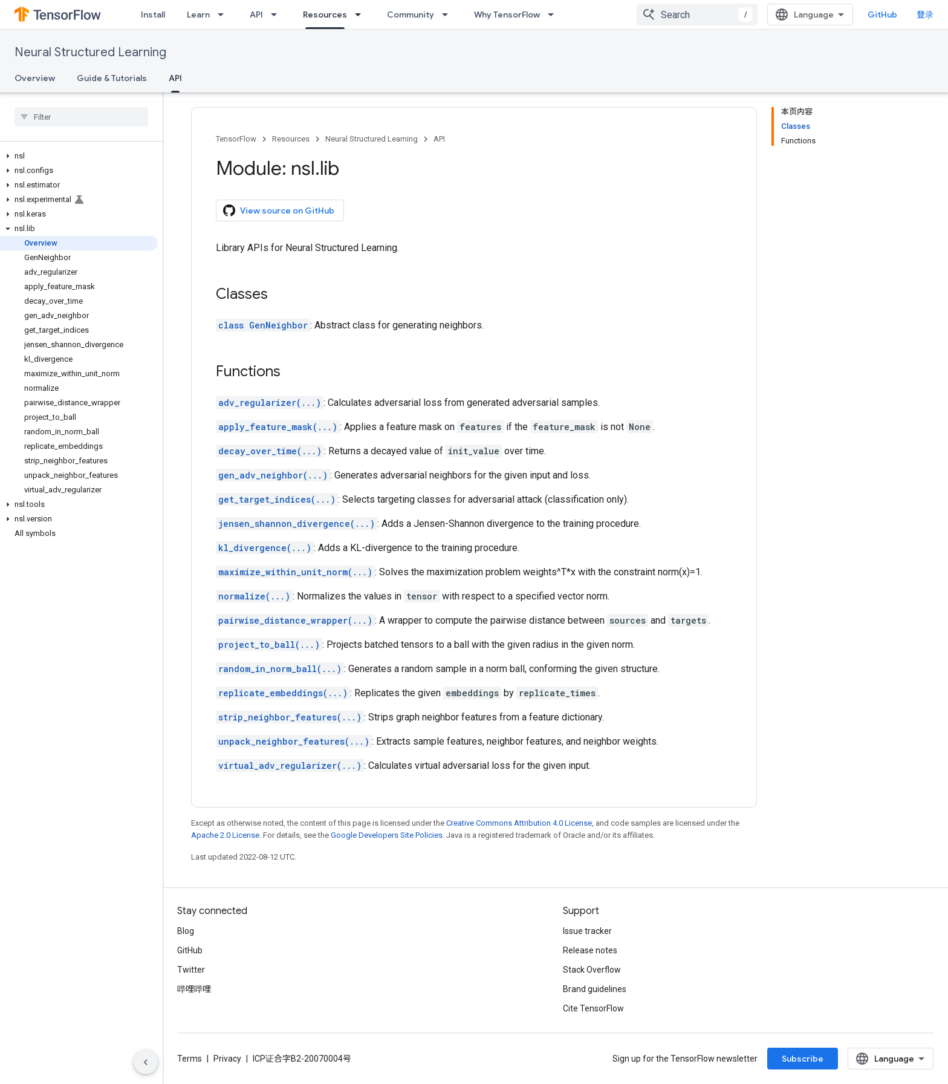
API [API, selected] (175, 78)
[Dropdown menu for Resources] (361, 14)
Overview (35, 78)
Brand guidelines (594, 989)
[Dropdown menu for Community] (448, 14)
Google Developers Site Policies (387, 835)
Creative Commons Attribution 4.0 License (519, 823)
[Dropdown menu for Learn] (224, 14)
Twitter (191, 970)
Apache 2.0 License (225, 835)
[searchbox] (81, 116)
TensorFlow (236, 138)
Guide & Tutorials (112, 78)
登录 (925, 14)
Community (410, 14)
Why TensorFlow (507, 14)
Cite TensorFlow (593, 1008)
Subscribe (802, 1058)
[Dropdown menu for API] (277, 14)
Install (153, 14)
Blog (185, 931)
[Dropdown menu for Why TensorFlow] (554, 14)
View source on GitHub (278, 210)
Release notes (590, 950)
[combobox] (697, 14)
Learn (198, 14)
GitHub (882, 14)
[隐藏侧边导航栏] (146, 1062)
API (256, 14)
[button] (79, 156)
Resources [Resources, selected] (325, 14)
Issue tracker (587, 931)
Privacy (227, 1058)
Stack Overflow (592, 970)
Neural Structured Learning (90, 52)
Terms (189, 1058)
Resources (291, 138)
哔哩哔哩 (194, 989)
